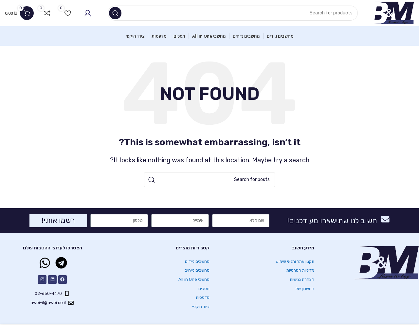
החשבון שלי (304, 288)
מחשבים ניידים (197, 261)
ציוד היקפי (201, 306)
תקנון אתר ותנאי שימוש (295, 261)
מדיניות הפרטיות (300, 270)
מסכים (204, 288)
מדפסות (203, 297)
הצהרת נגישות (302, 279)
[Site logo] (392, 12)
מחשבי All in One (194, 279)
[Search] (232, 13)
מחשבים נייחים (197, 270)
